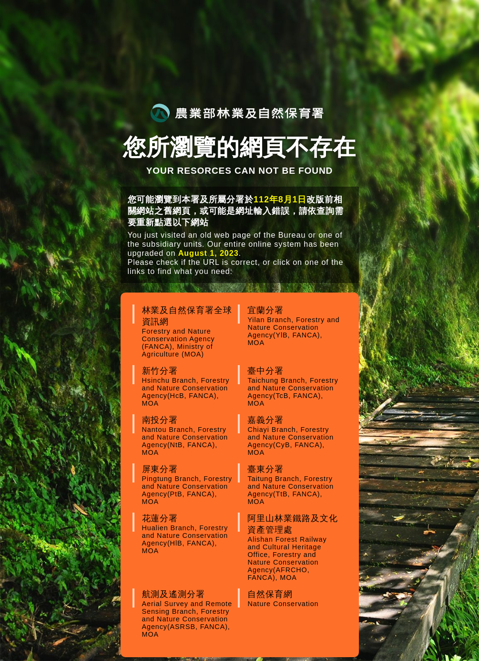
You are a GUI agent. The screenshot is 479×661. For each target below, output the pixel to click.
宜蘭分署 (294, 325)
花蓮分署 (188, 534)
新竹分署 (188, 386)
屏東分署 (188, 484)
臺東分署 (294, 484)
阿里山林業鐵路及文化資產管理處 (294, 547)
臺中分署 (294, 386)
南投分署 (188, 435)
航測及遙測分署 (188, 613)
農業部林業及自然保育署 (237, 113)
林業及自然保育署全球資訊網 (188, 331)
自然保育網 (294, 598)
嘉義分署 (294, 435)
